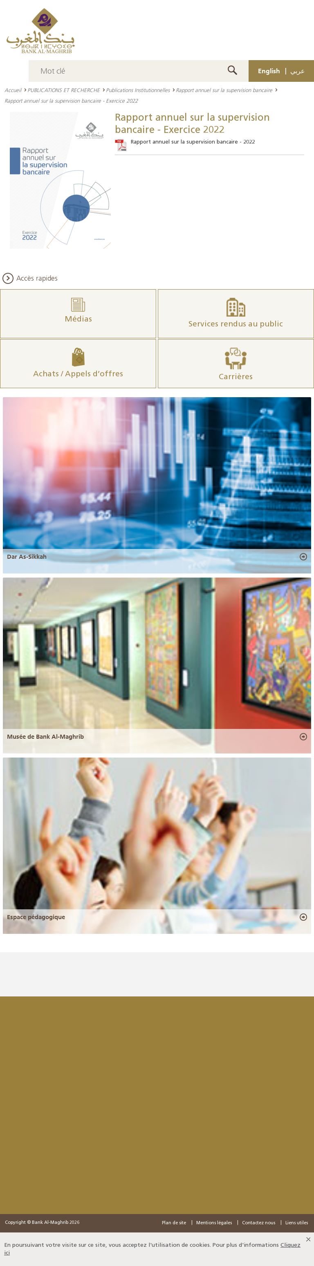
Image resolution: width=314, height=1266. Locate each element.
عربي (297, 71)
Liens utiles (296, 1223)
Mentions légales (214, 1223)
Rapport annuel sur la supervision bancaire (224, 90)
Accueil (12, 90)
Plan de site (174, 1223)
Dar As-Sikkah (27, 556)
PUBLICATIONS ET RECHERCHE (63, 90)
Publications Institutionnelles (138, 90)
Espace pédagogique (36, 917)
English (269, 71)
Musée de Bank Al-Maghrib (45, 736)
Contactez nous (258, 1223)
